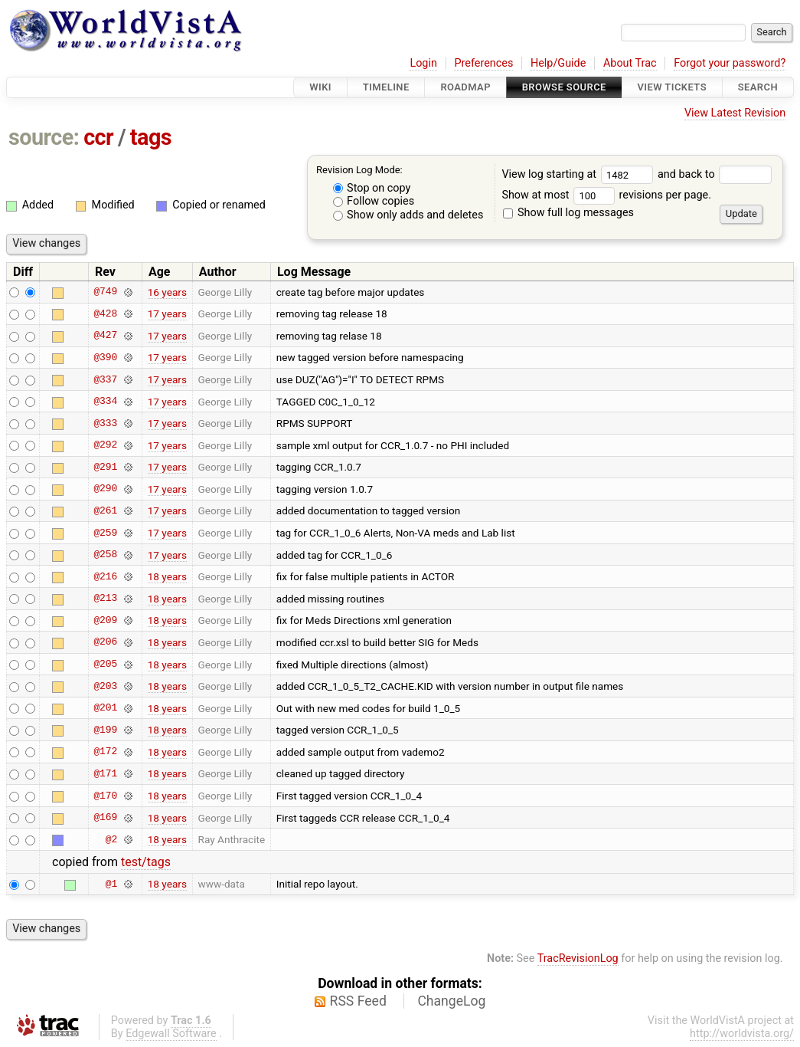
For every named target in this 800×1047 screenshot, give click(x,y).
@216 (105, 576)
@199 (105, 730)
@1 (111, 884)
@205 (105, 664)
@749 (105, 292)
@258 (105, 555)
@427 (105, 336)
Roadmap (465, 87)
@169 (105, 818)
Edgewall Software (171, 1033)
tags (150, 137)
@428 (105, 313)
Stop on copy (372, 188)
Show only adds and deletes (408, 215)
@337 (105, 379)
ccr (98, 137)
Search (758, 87)
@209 (105, 620)
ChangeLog (451, 1001)
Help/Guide (558, 63)
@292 (105, 445)
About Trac (630, 63)
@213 (105, 599)
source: (44, 137)
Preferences (483, 63)
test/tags (146, 862)
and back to (715, 174)
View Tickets (672, 87)
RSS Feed (358, 1001)
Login (423, 63)
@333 (105, 423)
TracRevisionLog (578, 958)
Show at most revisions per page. (606, 195)
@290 (105, 489)
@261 (105, 510)
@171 (105, 773)
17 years (167, 313)
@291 (105, 467)
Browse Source (564, 87)
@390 (105, 357)
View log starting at (579, 174)
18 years (167, 576)
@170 (105, 795)
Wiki (320, 87)
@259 (105, 533)
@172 (105, 752)
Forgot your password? (729, 63)
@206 (105, 642)
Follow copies (374, 201)
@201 (105, 708)
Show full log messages (568, 212)
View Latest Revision (734, 113)
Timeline (386, 87)
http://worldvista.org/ (742, 1033)
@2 (111, 839)
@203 (105, 686)
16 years (167, 292)
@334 (105, 402)
